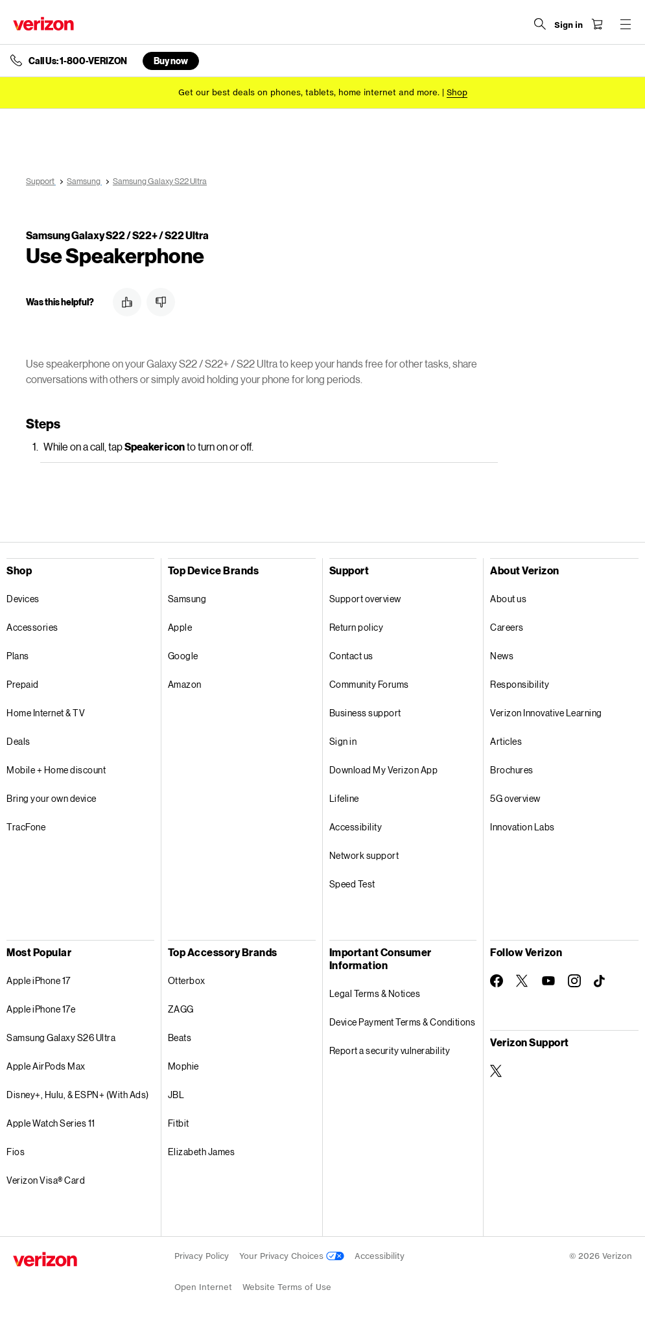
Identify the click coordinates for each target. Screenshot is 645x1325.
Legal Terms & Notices (375, 993)
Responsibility (519, 684)
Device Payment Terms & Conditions (402, 1021)
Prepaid (22, 684)
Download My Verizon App (383, 769)
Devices (23, 598)
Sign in (343, 741)
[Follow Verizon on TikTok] (600, 981)
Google (183, 655)
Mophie (183, 1066)
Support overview (365, 598)
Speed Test (352, 883)
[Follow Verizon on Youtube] (548, 980)
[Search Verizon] (540, 24)
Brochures (512, 769)
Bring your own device (51, 798)
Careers (507, 627)
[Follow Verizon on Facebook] (496, 980)
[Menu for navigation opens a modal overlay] (625, 24)
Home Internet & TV (45, 712)
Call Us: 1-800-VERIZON (78, 60)
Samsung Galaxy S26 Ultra (60, 1037)
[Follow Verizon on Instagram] (574, 980)
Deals (18, 741)
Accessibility (355, 826)
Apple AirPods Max (46, 1066)
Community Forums (369, 684)
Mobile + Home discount (56, 769)
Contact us (351, 655)
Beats (180, 1037)
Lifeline (344, 798)
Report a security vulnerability (390, 1050)
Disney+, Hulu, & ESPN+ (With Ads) (77, 1094)
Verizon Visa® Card (45, 1180)
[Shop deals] (457, 92)
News (501, 655)
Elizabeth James (201, 1151)
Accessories (32, 627)
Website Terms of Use (286, 1287)
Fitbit (178, 1123)
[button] (127, 302)
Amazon (185, 684)
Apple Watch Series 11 (50, 1123)
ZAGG (181, 1008)
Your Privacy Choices (291, 1256)
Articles (506, 741)
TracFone (25, 826)
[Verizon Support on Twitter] (496, 1070)
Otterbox (186, 980)
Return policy (356, 627)
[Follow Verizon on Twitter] (522, 980)
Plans (17, 655)
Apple (180, 627)
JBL (176, 1094)
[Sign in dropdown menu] (568, 25)
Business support (365, 712)
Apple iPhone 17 (38, 980)
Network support (364, 855)
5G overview (515, 798)
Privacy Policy (201, 1256)
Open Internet (203, 1287)
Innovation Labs (522, 826)
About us (508, 598)
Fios (15, 1151)
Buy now (171, 60)
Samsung (187, 598)
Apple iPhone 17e (40, 1008)
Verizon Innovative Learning (546, 712)
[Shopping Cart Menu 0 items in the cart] (597, 24)
